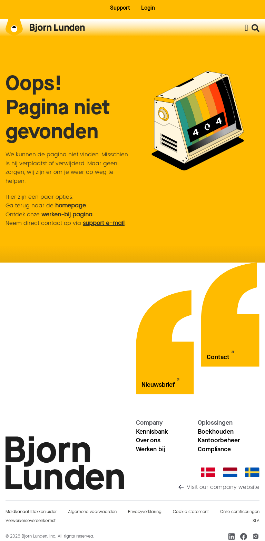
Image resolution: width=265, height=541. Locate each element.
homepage (70, 205)
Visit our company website (223, 487)
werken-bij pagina (66, 214)
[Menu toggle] (246, 27)
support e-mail (104, 223)
